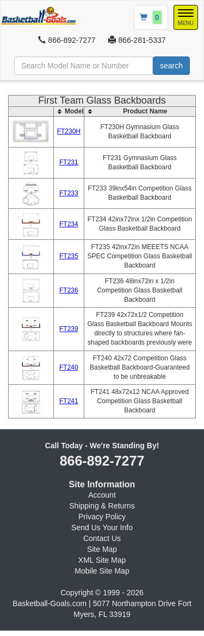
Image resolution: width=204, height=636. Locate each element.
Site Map (102, 549)
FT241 (68, 401)
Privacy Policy (102, 516)
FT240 (68, 367)
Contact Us (102, 538)
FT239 (68, 329)
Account (102, 495)
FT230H (69, 131)
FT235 (68, 256)
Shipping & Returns (102, 505)
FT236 (68, 290)
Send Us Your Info (102, 527)
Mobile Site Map (102, 571)
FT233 (68, 193)
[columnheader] (69, 111)
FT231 (68, 162)
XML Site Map (102, 560)
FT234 (68, 224)
